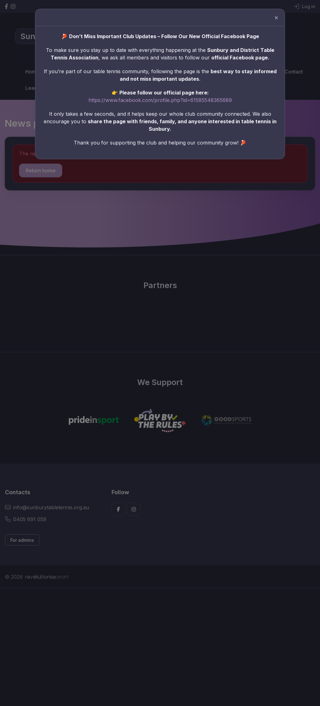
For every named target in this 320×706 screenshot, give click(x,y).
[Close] (267, 22)
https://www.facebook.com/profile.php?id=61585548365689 (159, 99)
